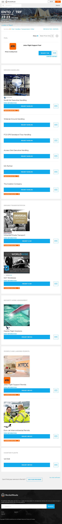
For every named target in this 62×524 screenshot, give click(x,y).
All (10, 29)
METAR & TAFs (47, 29)
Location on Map (6, 25)
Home (2, 511)
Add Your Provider (34, 479)
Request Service (27, 337)
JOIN (58, 1)
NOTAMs (55, 29)
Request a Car (27, 241)
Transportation (25, 29)
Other (32, 29)
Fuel (13, 29)
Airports (58, 5)
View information (10, 103)
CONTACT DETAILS (51, 56)
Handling (17, 29)
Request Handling (27, 106)
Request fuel (45, 53)
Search (50, 506)
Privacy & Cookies (30, 519)
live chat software (55, 477)
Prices (35, 36)
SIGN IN (51, 1)
